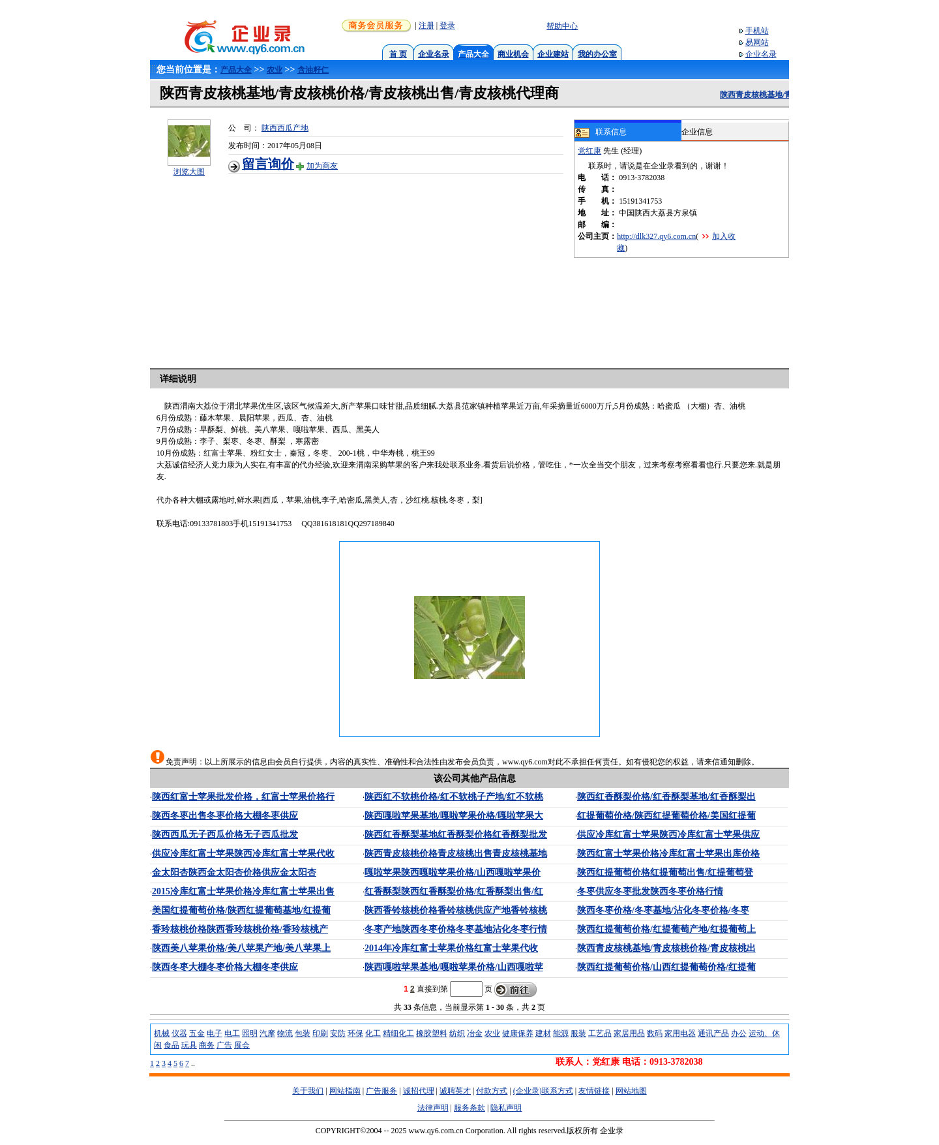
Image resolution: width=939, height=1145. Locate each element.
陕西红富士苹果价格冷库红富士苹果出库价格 (668, 853)
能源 (561, 1033)
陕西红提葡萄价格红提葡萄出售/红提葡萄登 (665, 872)
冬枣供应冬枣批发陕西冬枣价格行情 (650, 891)
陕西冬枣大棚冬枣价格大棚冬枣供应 (225, 967)
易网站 (757, 42)
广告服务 (381, 1090)
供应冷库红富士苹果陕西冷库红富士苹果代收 (243, 853)
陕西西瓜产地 (284, 128)
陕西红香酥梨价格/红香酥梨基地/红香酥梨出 (666, 797)
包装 (302, 1033)
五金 (197, 1033)
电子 (214, 1033)
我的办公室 (597, 54)
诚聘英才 (455, 1090)
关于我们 (307, 1090)
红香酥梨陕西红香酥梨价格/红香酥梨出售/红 (454, 891)
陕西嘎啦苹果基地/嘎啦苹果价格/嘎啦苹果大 (454, 816)
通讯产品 (713, 1033)
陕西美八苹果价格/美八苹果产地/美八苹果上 (241, 948)
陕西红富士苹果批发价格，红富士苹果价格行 (243, 797)
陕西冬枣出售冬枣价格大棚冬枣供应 (225, 816)
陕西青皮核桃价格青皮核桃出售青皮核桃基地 (456, 853)
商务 (207, 1045)
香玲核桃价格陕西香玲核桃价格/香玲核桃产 (240, 929)
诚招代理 (418, 1090)
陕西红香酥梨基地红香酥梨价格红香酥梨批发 (456, 834)
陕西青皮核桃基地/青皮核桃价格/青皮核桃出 (666, 948)
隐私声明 (506, 1107)
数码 (655, 1033)
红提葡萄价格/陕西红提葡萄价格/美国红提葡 (666, 816)
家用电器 (680, 1033)
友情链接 (594, 1090)
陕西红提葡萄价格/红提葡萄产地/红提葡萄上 (666, 929)
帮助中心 (562, 26)
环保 (355, 1033)
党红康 (589, 150)
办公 (739, 1033)
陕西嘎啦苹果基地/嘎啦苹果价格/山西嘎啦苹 (454, 967)
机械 (162, 1033)
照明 (250, 1033)
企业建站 (553, 54)
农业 (274, 69)
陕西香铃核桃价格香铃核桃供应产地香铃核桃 (456, 910)
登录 (447, 25)
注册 (426, 25)
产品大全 (236, 69)
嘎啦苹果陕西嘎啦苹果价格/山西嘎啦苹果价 (453, 872)
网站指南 (345, 1090)
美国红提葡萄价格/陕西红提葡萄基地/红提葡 (241, 910)
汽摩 (267, 1033)
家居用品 (629, 1033)
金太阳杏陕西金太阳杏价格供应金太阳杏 (234, 872)
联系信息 (600, 132)
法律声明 (433, 1107)
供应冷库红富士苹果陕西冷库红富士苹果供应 (668, 834)
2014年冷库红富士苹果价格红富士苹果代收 (451, 948)
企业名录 (433, 54)
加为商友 (322, 165)
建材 (543, 1033)
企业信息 (697, 131)
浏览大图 (189, 171)
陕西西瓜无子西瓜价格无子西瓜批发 (225, 834)
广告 (224, 1045)
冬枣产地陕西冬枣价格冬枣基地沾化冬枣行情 (456, 929)
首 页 (398, 54)
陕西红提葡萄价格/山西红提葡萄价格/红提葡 (666, 967)
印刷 (320, 1033)
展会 (242, 1045)
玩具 (189, 1045)
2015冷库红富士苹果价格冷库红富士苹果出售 (243, 891)
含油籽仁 (313, 69)
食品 (171, 1045)
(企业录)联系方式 (543, 1090)
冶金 (475, 1033)
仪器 (179, 1033)
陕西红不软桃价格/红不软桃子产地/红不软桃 (454, 797)
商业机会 (513, 54)
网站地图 (631, 1090)
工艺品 (600, 1033)
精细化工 (398, 1033)
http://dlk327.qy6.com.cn (656, 236)
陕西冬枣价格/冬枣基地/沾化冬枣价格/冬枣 (663, 910)
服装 (578, 1033)
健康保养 (517, 1033)
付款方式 (491, 1090)
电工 (232, 1033)
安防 (338, 1033)
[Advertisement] (401, 265)
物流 (285, 1033)
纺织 (457, 1033)
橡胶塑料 (431, 1033)
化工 (373, 1033)
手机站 (757, 30)
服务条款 (469, 1107)
